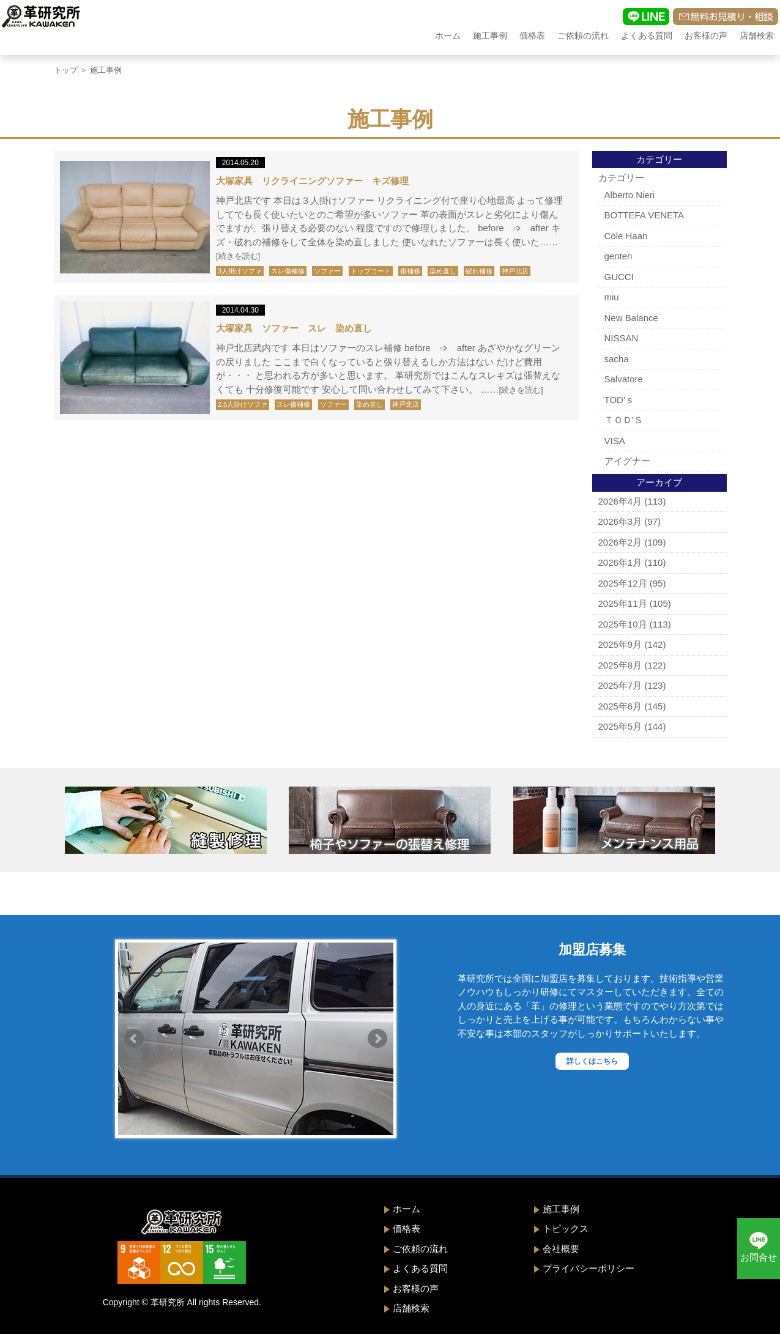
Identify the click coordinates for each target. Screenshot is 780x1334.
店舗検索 (757, 35)
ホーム (448, 35)
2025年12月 (622, 583)
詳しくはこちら (592, 1061)
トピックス (566, 1228)
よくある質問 (646, 35)
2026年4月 (620, 501)
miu (611, 297)
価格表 (532, 35)
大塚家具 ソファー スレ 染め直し (294, 328)
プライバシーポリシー (588, 1268)
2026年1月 (620, 562)
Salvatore (623, 379)
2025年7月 (620, 685)
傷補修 (410, 271)
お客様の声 (706, 35)
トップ (66, 70)
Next (377, 1038)
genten (618, 256)
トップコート (371, 271)
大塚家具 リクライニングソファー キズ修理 (312, 181)
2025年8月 (620, 665)
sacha (616, 359)
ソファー (327, 271)
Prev (134, 1038)
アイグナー (627, 461)
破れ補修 (479, 271)
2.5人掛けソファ (242, 404)
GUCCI (619, 277)
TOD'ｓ (619, 400)
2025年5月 (620, 726)
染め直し (442, 271)
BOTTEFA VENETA (644, 215)
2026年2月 (620, 542)
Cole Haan (626, 236)
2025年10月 (622, 624)
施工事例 (490, 35)
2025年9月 (620, 644)
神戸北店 (515, 271)
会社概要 (561, 1248)
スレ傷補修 (288, 271)
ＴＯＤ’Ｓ (623, 420)
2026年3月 (620, 521)
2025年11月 (622, 603)
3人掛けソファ (240, 271)
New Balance (631, 318)
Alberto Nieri (629, 195)
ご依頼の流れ (583, 35)
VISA (614, 440)
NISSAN (621, 338)
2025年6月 (620, 706)
